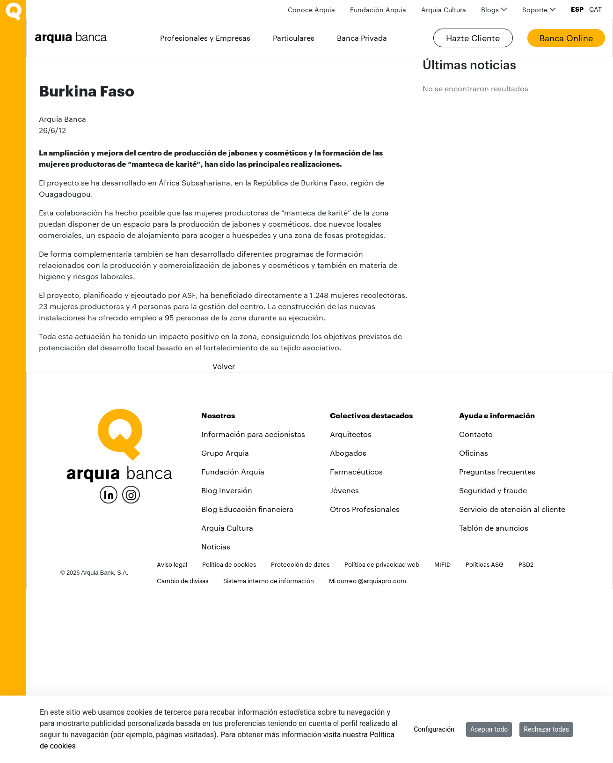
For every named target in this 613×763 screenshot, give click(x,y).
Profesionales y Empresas (205, 37)
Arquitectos (351, 607)
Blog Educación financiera (247, 682)
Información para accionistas (253, 607)
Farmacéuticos (356, 645)
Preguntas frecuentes (497, 645)
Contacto (476, 607)
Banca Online (566, 38)
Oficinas (473, 626)
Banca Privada (362, 37)
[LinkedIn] (108, 667)
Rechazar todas (546, 729)
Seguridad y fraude (493, 663)
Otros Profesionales (365, 682)
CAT (595, 9)
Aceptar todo (489, 729)
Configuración (434, 729)
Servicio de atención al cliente (512, 682)
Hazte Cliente (473, 38)
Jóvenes (344, 663)
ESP (577, 9)
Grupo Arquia (225, 626)
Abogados (348, 626)
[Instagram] (131, 667)
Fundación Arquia (232, 645)
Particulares (293, 37)
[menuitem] (311, 9)
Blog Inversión (226, 663)
